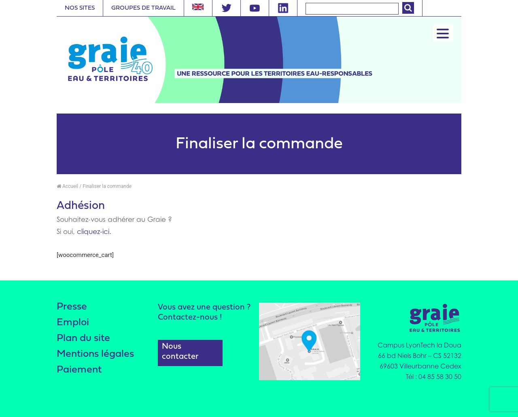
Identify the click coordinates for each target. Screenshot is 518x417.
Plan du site (83, 338)
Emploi (73, 323)
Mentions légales (95, 354)
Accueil (67, 186)
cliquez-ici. (94, 231)
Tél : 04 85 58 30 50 (433, 377)
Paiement (79, 370)
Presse (72, 307)
